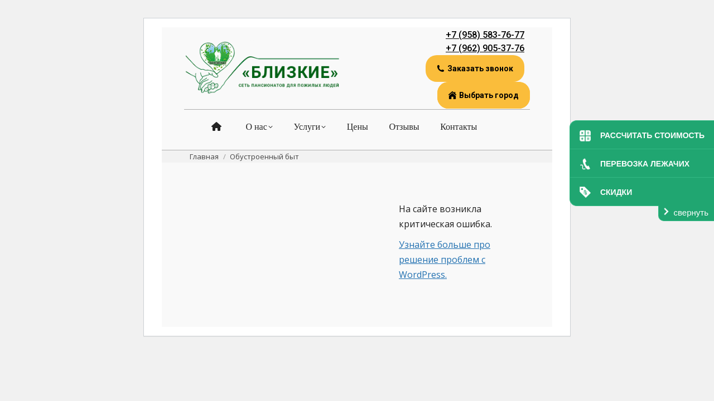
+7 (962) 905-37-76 (485, 48)
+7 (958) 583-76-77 (485, 35)
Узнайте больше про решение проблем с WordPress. (444, 259)
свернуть (691, 212)
